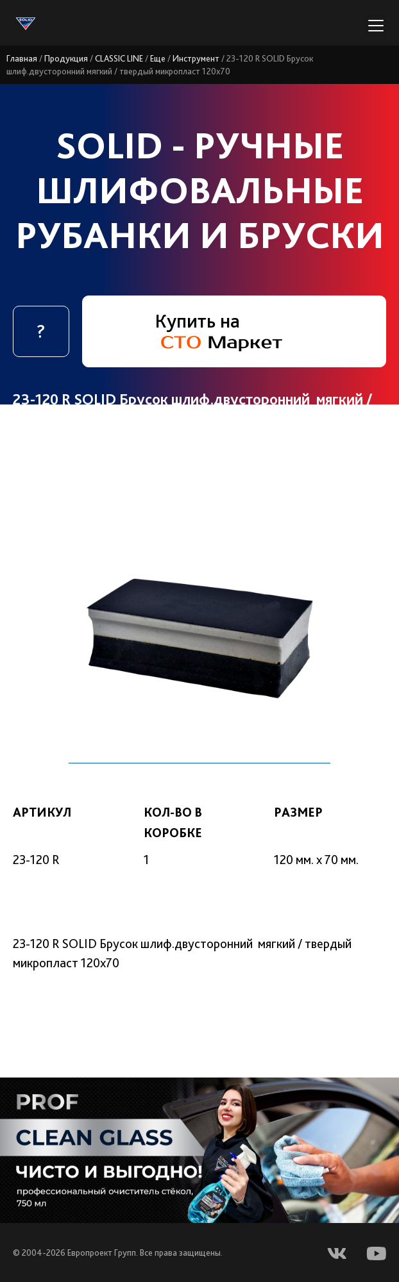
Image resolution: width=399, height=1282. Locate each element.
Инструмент (196, 58)
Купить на (218, 330)
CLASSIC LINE (119, 58)
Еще (158, 58)
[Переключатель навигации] (376, 25)
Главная (21, 58)
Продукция (66, 58)
